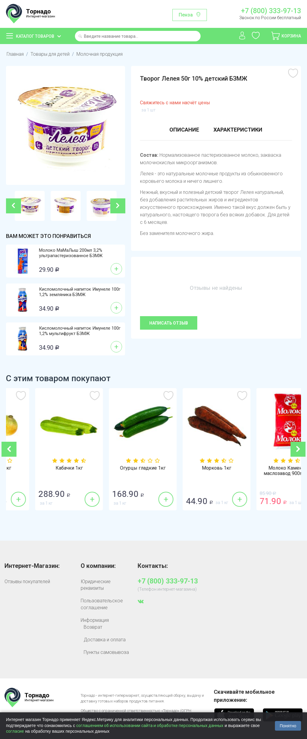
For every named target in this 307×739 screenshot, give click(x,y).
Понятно (288, 725)
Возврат (93, 627)
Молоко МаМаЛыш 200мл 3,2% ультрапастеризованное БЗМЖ (71, 253)
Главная (15, 54)
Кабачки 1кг (116, 468)
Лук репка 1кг (43, 468)
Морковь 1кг (264, 468)
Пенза (186, 15)
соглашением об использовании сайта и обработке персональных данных (149, 725)
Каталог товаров (35, 36)
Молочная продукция (99, 54)
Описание (184, 129)
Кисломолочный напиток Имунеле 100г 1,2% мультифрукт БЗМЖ (80, 330)
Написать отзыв (168, 323)
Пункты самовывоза (106, 652)
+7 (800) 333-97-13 (271, 11)
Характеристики (237, 129)
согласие (15, 731)
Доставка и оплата (105, 640)
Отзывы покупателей (27, 581)
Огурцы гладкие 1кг (190, 468)
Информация (95, 620)
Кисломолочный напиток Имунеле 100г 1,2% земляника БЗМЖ (80, 291)
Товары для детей (50, 54)
